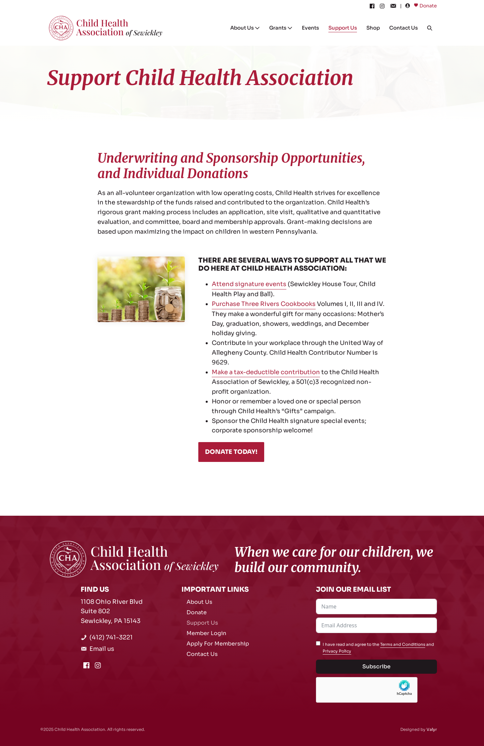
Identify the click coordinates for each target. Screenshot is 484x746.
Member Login (206, 633)
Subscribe (376, 666)
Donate (428, 6)
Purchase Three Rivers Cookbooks (264, 304)
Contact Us (403, 28)
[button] (429, 28)
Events (310, 28)
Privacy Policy (337, 651)
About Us (245, 28)
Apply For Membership (218, 643)
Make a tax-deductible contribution (266, 372)
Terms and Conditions (402, 644)
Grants (280, 28)
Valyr (432, 729)
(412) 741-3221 (111, 637)
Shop (373, 28)
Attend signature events (249, 284)
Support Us (342, 28)
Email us (101, 649)
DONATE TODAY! (231, 452)
